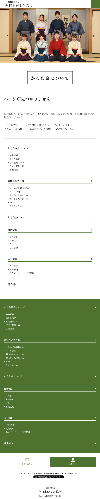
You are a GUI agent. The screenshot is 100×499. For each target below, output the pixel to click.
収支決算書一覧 (17, 166)
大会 (12, 243)
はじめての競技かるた (20, 187)
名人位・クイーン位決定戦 (22, 272)
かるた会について (17, 217)
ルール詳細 (15, 191)
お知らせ (14, 240)
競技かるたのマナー (19, 195)
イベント (14, 236)
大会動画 (14, 269)
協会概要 (14, 155)
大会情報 (12, 258)
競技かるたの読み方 (19, 198)
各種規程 (14, 169)
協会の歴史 (15, 159)
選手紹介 (12, 284)
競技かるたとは (16, 181)
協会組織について (18, 162)
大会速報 (14, 265)
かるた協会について (18, 148)
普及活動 (14, 247)
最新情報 (12, 229)
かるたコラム (16, 205)
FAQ (12, 202)
